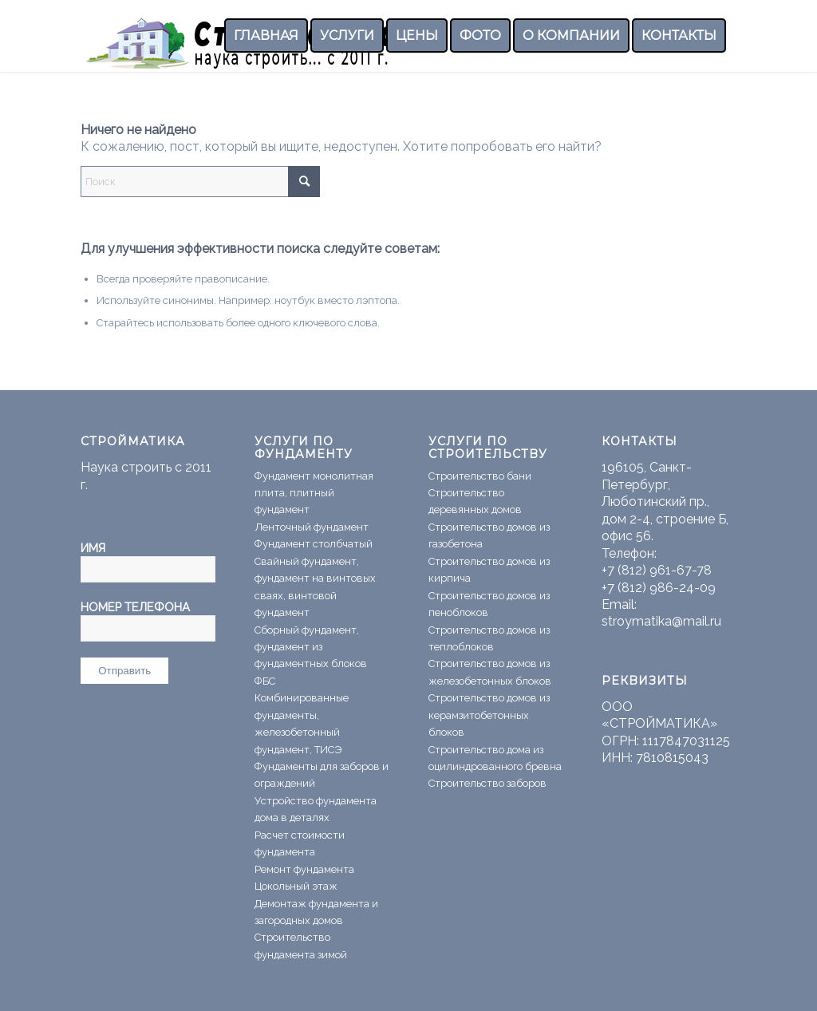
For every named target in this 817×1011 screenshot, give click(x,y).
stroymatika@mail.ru (661, 621)
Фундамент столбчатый (314, 544)
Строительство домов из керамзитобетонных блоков (489, 715)
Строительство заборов (487, 783)
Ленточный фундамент (312, 527)
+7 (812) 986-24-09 (659, 587)
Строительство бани (479, 476)
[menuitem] (266, 36)
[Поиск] (200, 181)
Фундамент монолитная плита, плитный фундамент (314, 493)
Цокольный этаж (296, 886)
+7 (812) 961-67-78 (657, 570)
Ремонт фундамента (304, 869)
